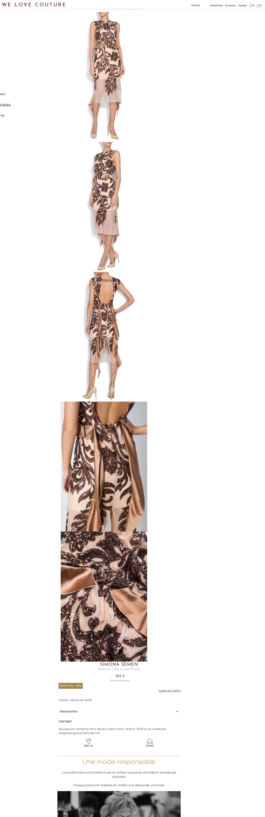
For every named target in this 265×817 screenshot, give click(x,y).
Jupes (14, 53)
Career (221, 789)
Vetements (64, 8)
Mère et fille (15, 191)
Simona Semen (192, 14)
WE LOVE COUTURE (34, 4)
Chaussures (15, 149)
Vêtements (14, 42)
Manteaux (17, 64)
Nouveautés (15, 32)
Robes (14, 85)
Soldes (10, 202)
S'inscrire (230, 5)
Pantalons (17, 75)
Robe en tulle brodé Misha (129, 8)
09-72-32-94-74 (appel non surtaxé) (160, 729)
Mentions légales (227, 768)
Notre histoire (16, 21)
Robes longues (26, 96)
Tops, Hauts (19, 128)
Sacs (9, 160)
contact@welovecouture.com (230, 729)
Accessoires (15, 170)
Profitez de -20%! (167, 35)
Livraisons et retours (229, 772)
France (195, 5)
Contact (242, 5)
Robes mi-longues (28, 106)
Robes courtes (25, 117)
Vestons (16, 138)
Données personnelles (231, 776)
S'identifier (217, 5)
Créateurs (13, 181)
